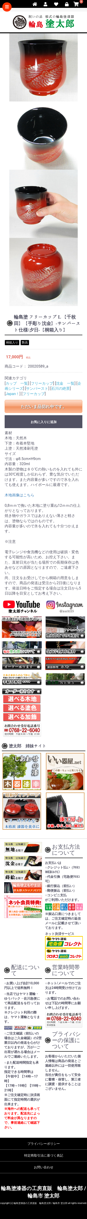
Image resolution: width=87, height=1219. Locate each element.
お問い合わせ (43, 1167)
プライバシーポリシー (43, 1143)
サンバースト (37, 388)
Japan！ (12, 394)
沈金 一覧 (65, 383)
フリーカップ (42, 383)
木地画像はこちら (19, 495)
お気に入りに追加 (44, 422)
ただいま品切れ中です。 (44, 406)
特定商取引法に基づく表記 (43, 1155)
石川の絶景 (60, 388)
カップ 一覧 (17, 383)
